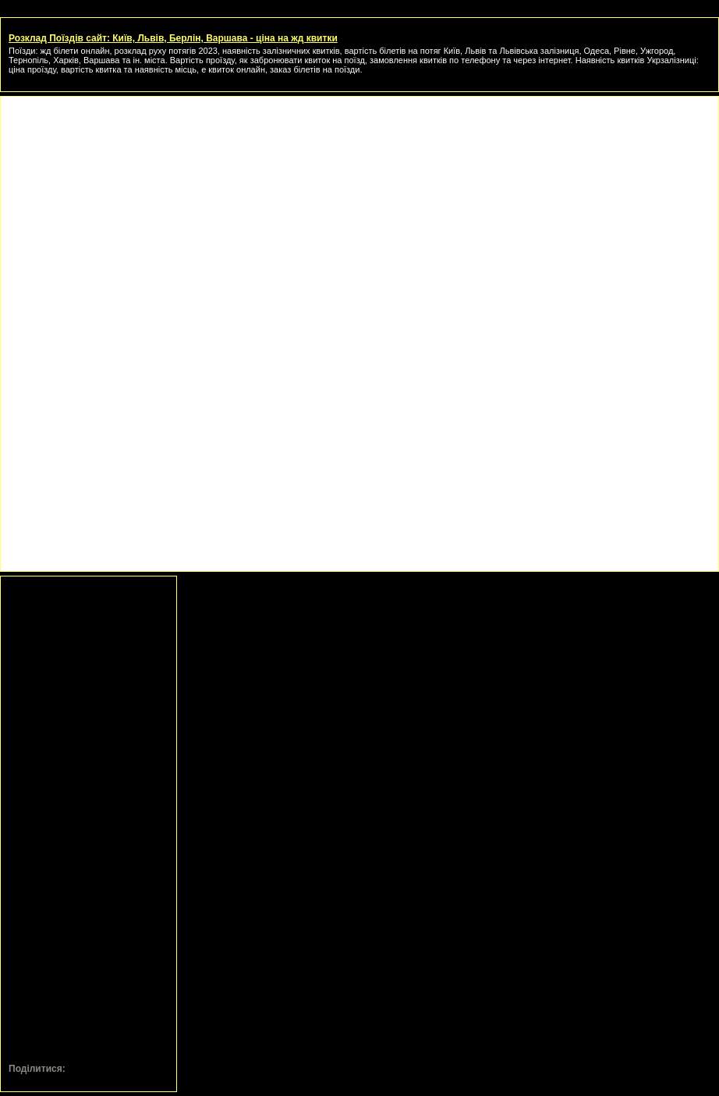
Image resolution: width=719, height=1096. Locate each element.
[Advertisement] (359, 214)
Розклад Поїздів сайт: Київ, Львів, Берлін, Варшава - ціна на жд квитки (173, 38)
